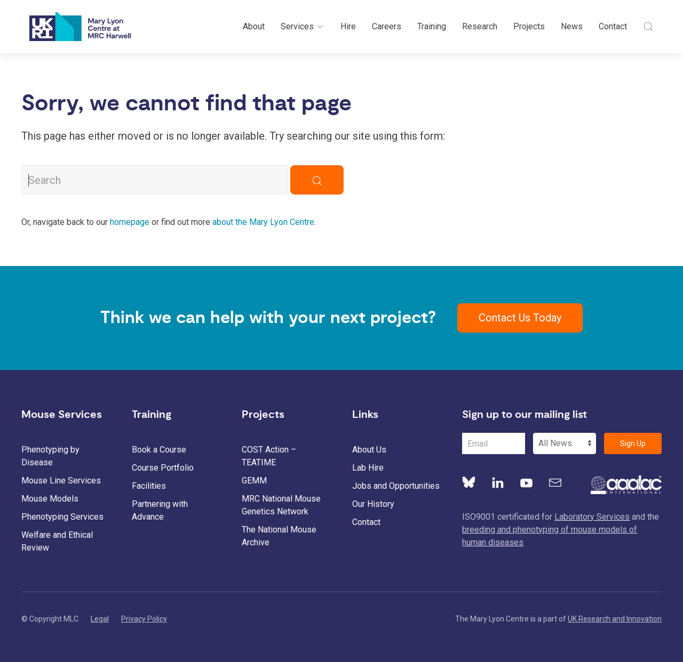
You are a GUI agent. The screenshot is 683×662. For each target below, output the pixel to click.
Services (302, 26)
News (572, 26)
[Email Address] (493, 443)
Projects (529, 26)
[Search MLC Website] (154, 180)
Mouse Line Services (61, 480)
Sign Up (633, 443)
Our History (373, 504)
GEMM (254, 480)
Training (431, 26)
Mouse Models (49, 499)
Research (479, 26)
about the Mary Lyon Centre (263, 222)
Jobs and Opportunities (396, 486)
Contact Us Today (520, 317)
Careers (386, 26)
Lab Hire (368, 468)
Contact (613, 26)
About (254, 26)
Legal (100, 619)
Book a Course (159, 450)
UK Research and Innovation (615, 619)
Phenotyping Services (62, 517)
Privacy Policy (144, 619)
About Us (369, 450)
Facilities (149, 486)
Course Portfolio (163, 468)
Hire (348, 26)
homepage (129, 222)
